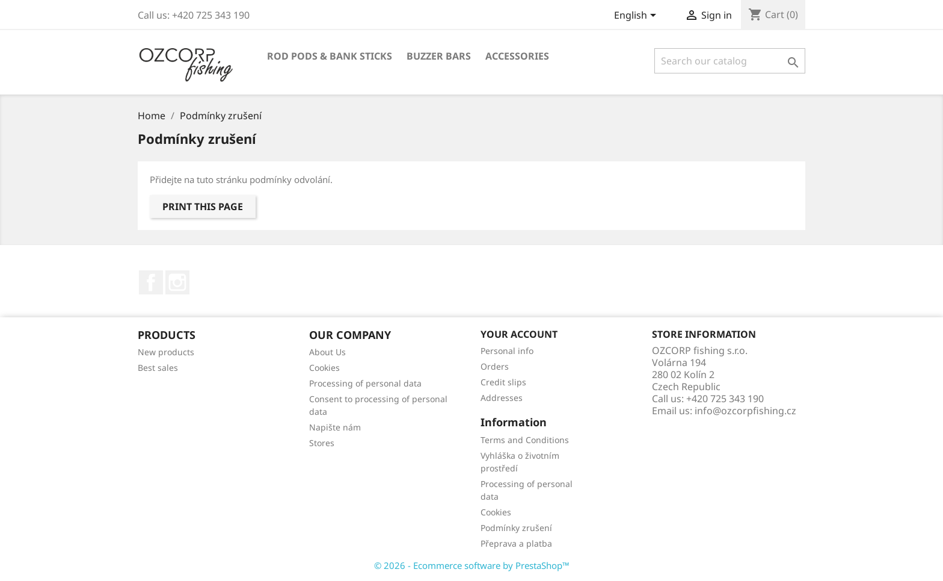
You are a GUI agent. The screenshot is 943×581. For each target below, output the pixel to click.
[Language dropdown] (637, 16)
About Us (327, 352)
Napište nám (335, 427)
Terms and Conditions (525, 440)
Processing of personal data (365, 383)
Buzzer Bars (439, 56)
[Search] (729, 60)
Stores (321, 443)
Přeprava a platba (516, 543)
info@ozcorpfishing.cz (745, 410)
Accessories (517, 56)
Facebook (151, 282)
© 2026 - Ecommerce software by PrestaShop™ (472, 565)
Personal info (507, 350)
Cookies (324, 367)
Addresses (502, 397)
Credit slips (503, 382)
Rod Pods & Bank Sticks (329, 56)
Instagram (177, 282)
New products (166, 352)
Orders (495, 366)
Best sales (158, 367)
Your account (519, 334)
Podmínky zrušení (516, 527)
